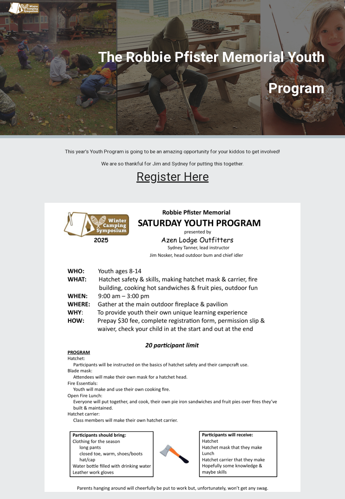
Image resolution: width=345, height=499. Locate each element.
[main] (186, 69)
